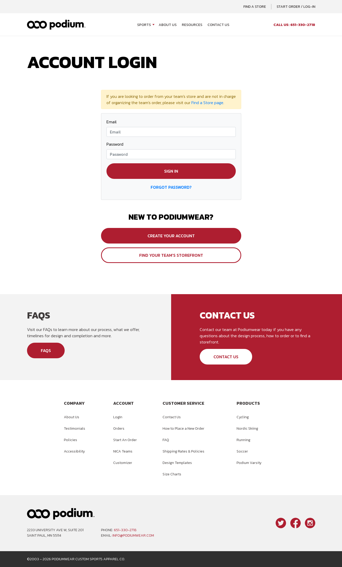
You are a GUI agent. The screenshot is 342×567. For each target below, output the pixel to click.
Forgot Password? (171, 187)
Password (114, 144)
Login (117, 417)
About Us (168, 25)
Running (243, 440)
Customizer (122, 462)
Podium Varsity (249, 462)
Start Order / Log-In (296, 6)
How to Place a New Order (183, 428)
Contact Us (218, 25)
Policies (70, 440)
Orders (118, 428)
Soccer (242, 451)
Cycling (243, 417)
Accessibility (74, 451)
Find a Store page (207, 102)
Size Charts (172, 474)
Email (111, 122)
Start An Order (125, 440)
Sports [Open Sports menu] (144, 25)
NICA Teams (122, 451)
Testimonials (74, 428)
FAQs (46, 350)
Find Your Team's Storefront (171, 255)
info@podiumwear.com (133, 535)
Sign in (171, 171)
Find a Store (254, 6)
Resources (192, 25)
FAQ (166, 440)
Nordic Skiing (247, 428)
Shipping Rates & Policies (183, 451)
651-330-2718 (125, 530)
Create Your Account (171, 236)
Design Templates (177, 462)
